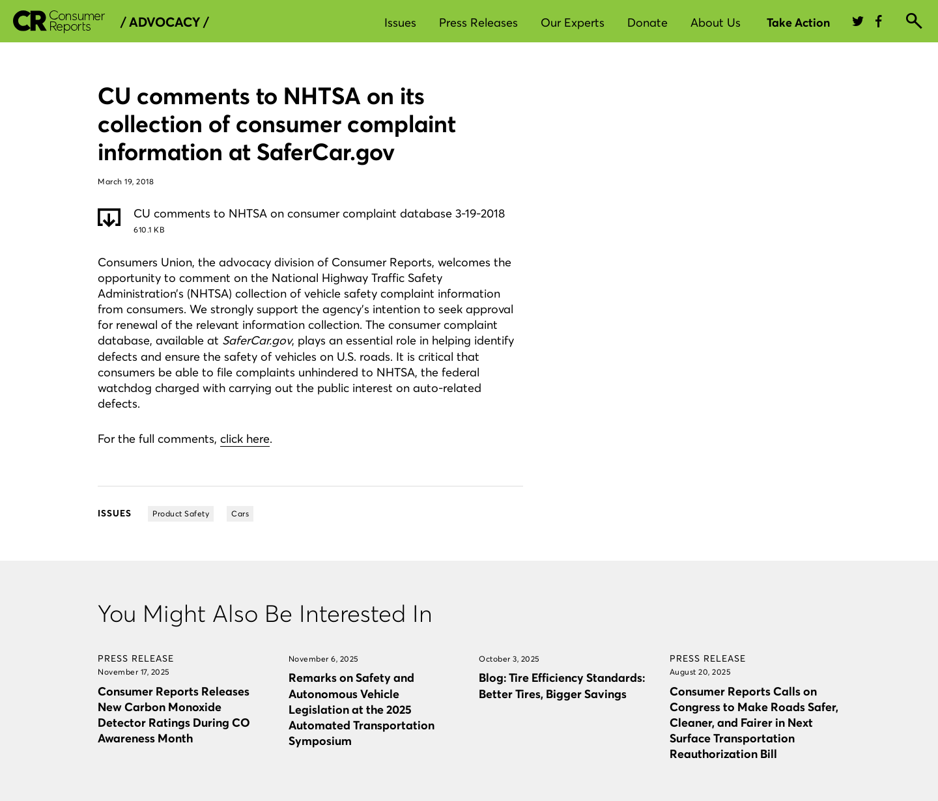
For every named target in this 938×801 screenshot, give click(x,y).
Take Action (798, 22)
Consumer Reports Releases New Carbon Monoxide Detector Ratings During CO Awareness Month (174, 715)
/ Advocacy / (164, 22)
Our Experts (572, 22)
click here (245, 438)
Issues (400, 22)
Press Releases (478, 22)
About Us (715, 22)
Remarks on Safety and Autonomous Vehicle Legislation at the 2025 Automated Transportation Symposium (361, 709)
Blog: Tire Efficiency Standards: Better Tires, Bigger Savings (562, 685)
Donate (647, 22)
